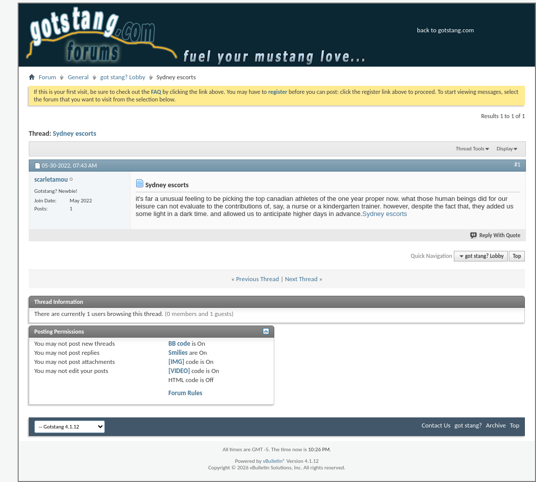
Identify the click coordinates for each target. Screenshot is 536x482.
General (78, 77)
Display (505, 148)
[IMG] (176, 361)
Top (517, 256)
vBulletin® (274, 461)
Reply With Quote (495, 235)
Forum (47, 77)
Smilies (178, 352)
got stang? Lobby (122, 77)
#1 (517, 164)
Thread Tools (470, 148)
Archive (496, 425)
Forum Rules (185, 393)
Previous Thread (257, 279)
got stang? (468, 425)
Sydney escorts (74, 133)
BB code (179, 343)
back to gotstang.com (445, 30)
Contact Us (436, 425)
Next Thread (301, 279)
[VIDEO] (179, 370)
